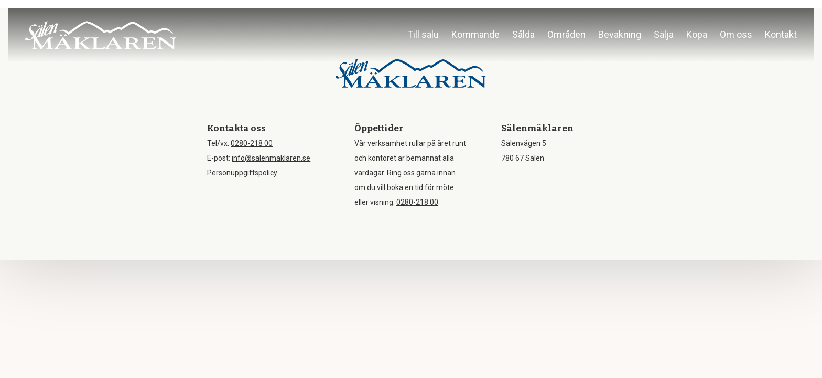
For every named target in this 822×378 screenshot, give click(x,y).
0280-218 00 (252, 143)
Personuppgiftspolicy (242, 173)
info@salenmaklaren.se (271, 158)
